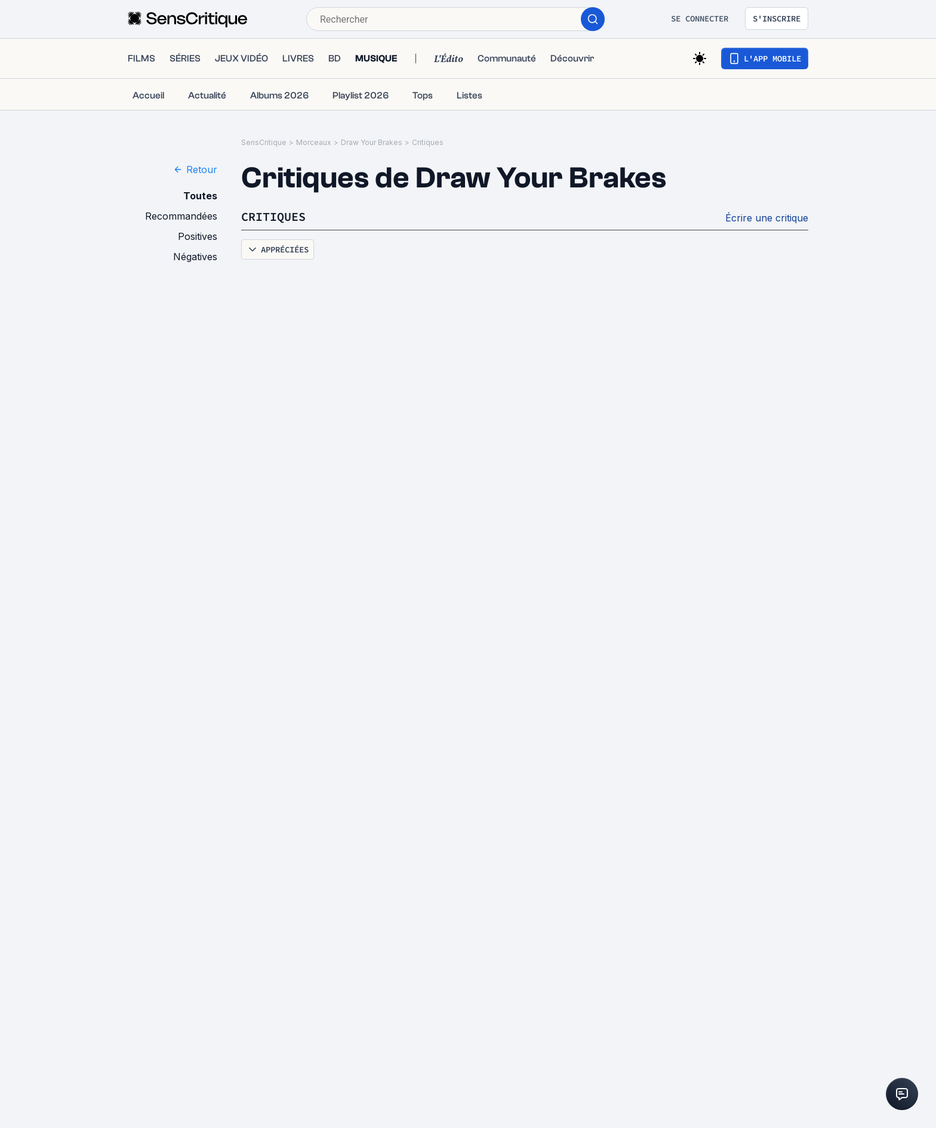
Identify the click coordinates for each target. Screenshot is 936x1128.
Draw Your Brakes (371, 142)
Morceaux (313, 142)
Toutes (200, 196)
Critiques (428, 142)
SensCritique (264, 142)
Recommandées (181, 216)
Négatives (195, 257)
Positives (197, 236)
